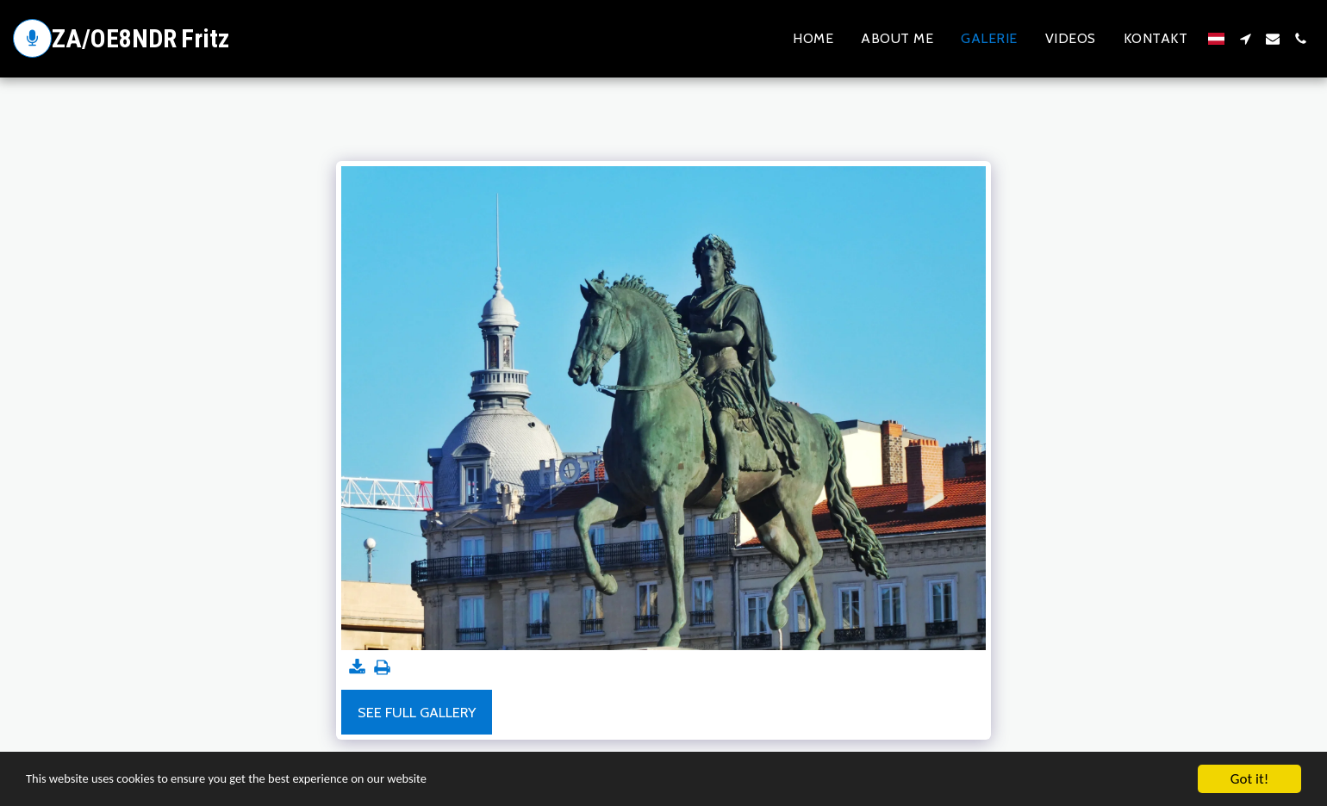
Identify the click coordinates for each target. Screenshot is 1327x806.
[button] (1245, 39)
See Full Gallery (417, 712)
